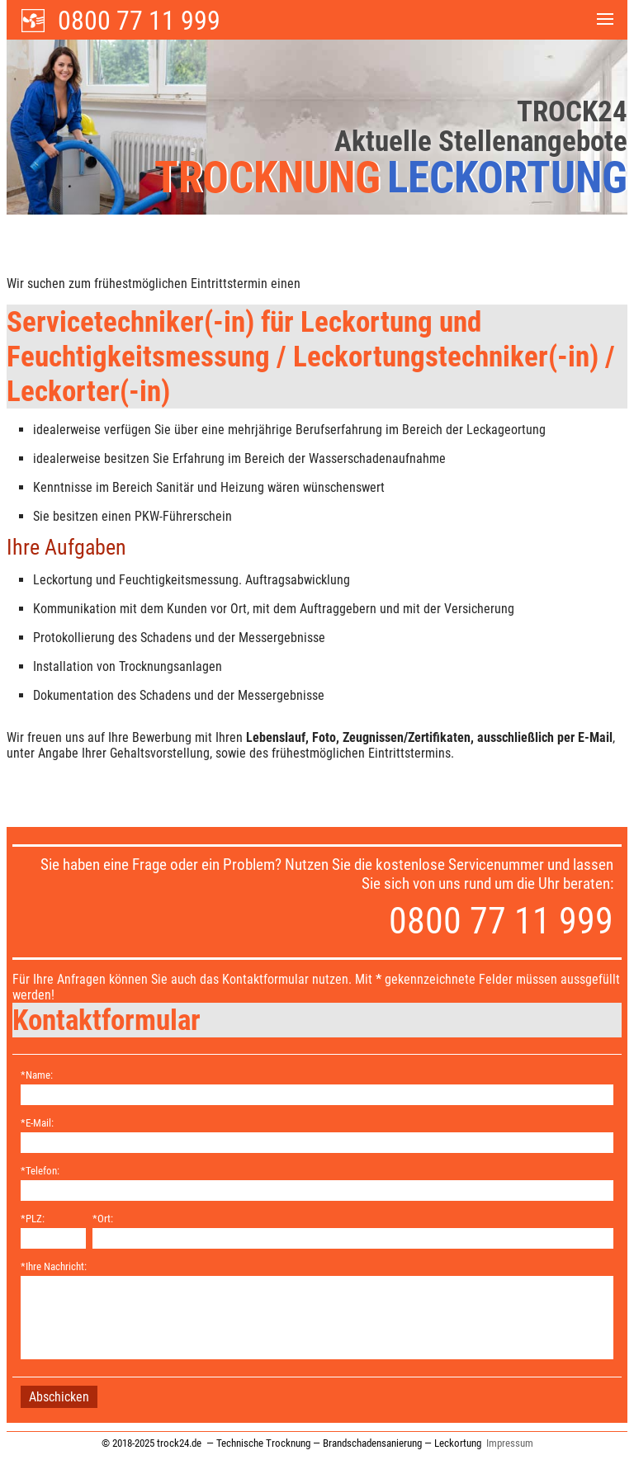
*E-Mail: (37, 1123)
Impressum (509, 1443)
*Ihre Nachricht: (54, 1266)
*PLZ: (33, 1218)
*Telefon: (40, 1171)
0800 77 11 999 (139, 20)
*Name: (37, 1075)
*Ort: (102, 1218)
